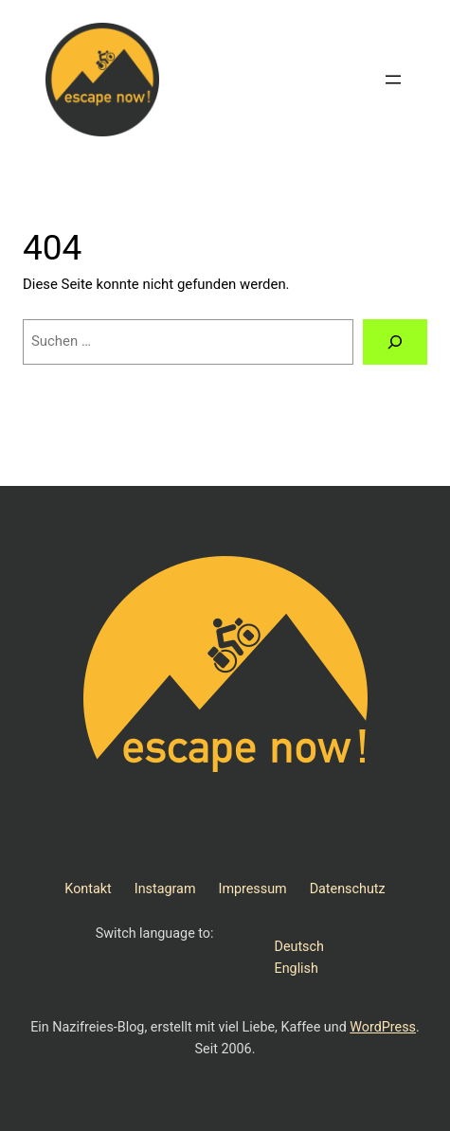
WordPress (383, 1027)
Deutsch (299, 947)
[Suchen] (395, 342)
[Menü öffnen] (393, 79)
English (296, 968)
